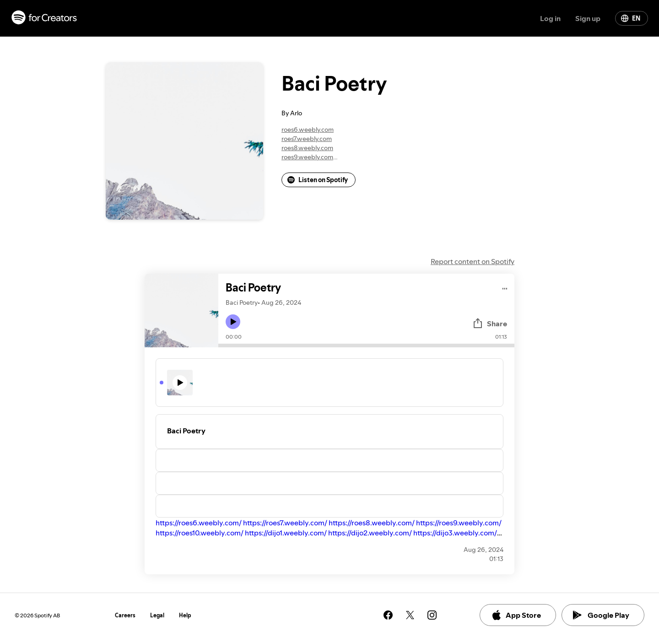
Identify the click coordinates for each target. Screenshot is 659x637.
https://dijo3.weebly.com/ (455, 533)
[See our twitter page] (410, 615)
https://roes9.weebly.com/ (459, 523)
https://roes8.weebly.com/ (372, 523)
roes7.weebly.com (306, 138)
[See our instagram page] (432, 615)
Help (185, 615)
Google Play (601, 615)
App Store (516, 615)
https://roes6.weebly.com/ (199, 523)
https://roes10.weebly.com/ (199, 533)
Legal (157, 615)
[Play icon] (233, 321)
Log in (550, 18)
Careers (125, 615)
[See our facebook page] (388, 615)
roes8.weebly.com (307, 147)
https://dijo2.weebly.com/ (370, 533)
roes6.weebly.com (307, 129)
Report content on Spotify (472, 261)
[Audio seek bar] (366, 345)
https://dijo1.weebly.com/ (286, 533)
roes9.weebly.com (307, 157)
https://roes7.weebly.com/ (285, 523)
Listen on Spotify (317, 179)
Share (489, 323)
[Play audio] (505, 287)
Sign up (587, 18)
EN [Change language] (630, 18)
